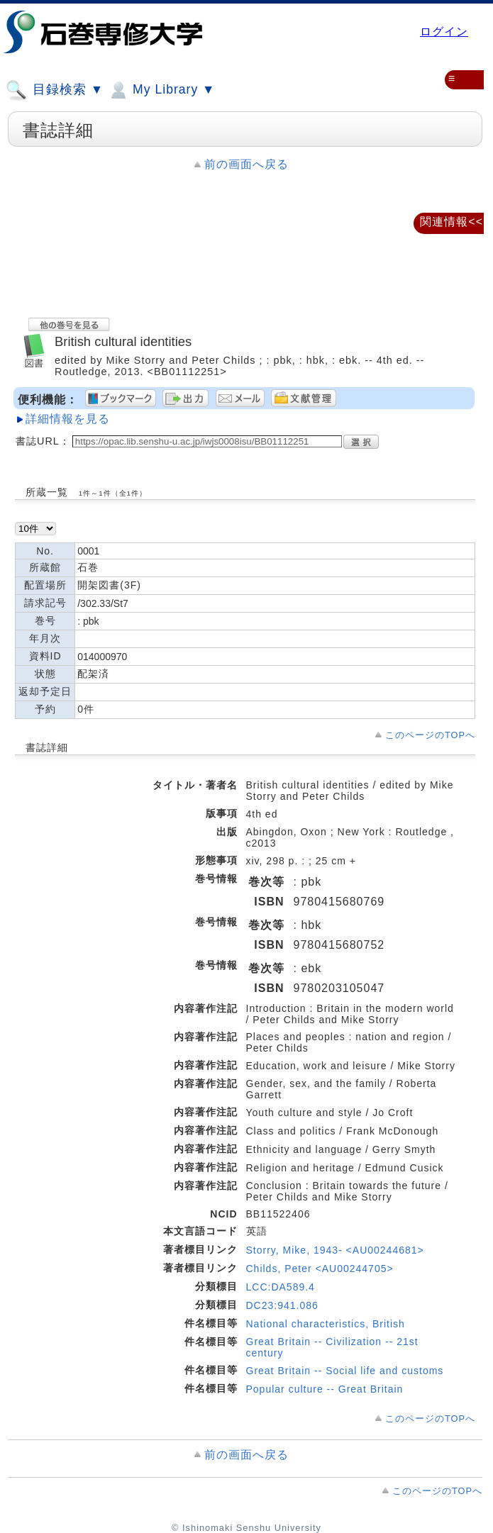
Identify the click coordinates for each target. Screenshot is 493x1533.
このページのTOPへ (430, 735)
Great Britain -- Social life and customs (345, 1370)
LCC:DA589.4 (280, 1287)
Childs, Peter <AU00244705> (320, 1268)
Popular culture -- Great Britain (325, 1389)
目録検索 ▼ (55, 90)
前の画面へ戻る (246, 164)
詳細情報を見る (68, 419)
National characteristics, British (325, 1323)
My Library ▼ (161, 90)
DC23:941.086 (282, 1305)
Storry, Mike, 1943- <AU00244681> (335, 1250)
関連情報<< (451, 222)
